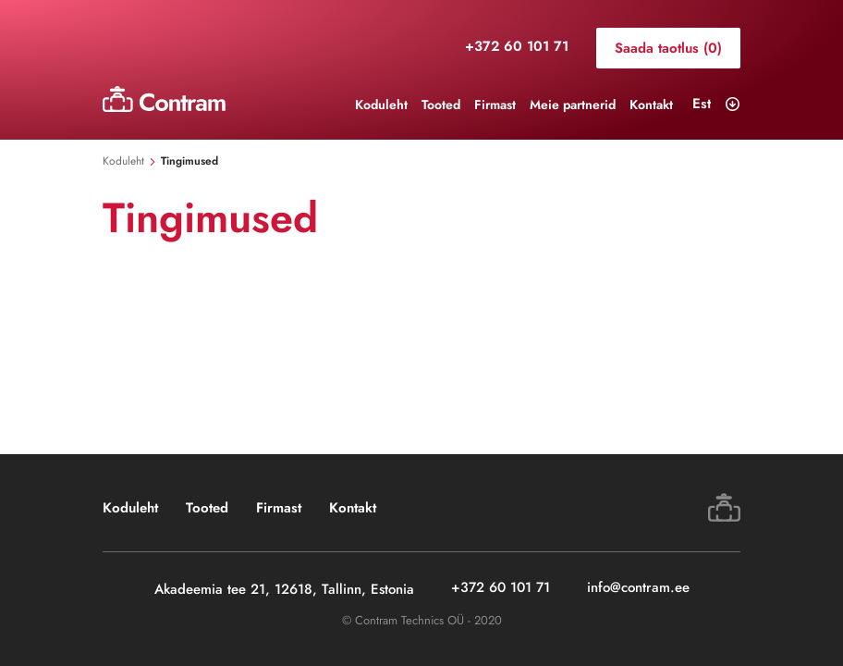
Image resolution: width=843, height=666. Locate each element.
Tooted (441, 104)
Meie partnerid (573, 104)
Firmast (495, 104)
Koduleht (381, 104)
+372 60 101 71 (516, 47)
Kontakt (651, 104)
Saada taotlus (668, 48)
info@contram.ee (638, 589)
